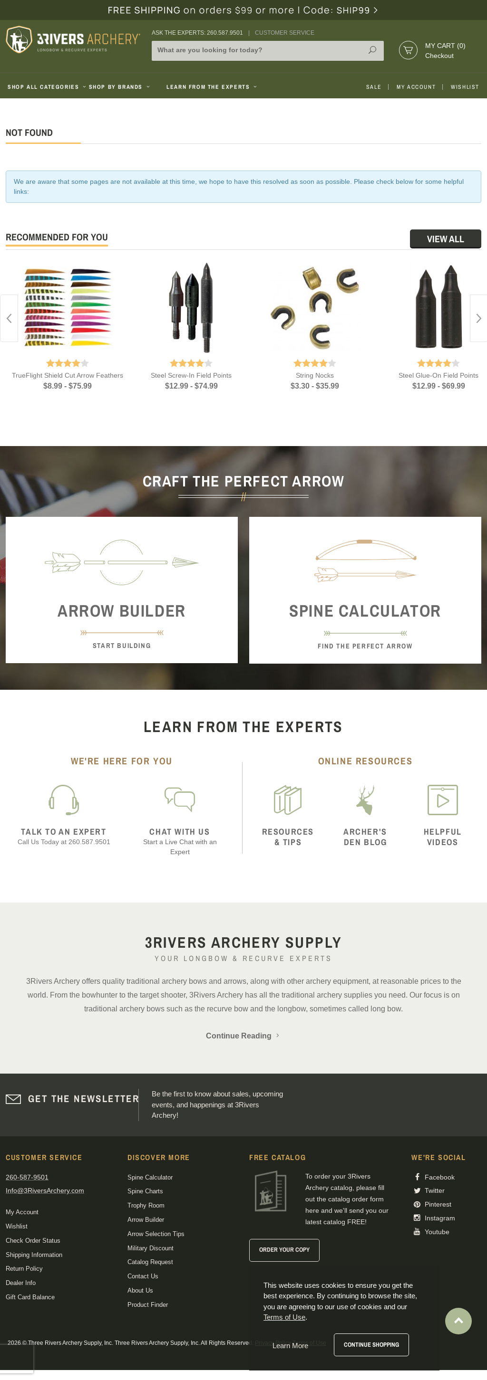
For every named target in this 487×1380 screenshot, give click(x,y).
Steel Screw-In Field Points (191, 375)
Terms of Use (284, 1317)
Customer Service (284, 32)
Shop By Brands (120, 87)
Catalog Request (150, 1262)
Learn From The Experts (212, 87)
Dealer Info (21, 1282)
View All (445, 238)
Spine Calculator (150, 1177)
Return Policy (24, 1268)
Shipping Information (34, 1254)
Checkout (439, 55)
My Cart (445, 45)
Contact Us (142, 1276)
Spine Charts (145, 1191)
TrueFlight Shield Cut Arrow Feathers (67, 375)
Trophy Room (146, 1205)
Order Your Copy (284, 1250)
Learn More (290, 1346)
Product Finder (147, 1304)
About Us (140, 1290)
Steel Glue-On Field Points (438, 375)
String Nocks (315, 375)
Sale (373, 87)
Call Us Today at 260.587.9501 (63, 836)
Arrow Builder (145, 1219)
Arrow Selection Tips (156, 1233)
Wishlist (465, 87)
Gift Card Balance (30, 1297)
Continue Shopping (371, 1345)
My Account (416, 87)
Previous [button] (9, 318)
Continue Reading (243, 1036)
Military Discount (150, 1248)
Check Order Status (33, 1240)
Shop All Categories (44, 87)
